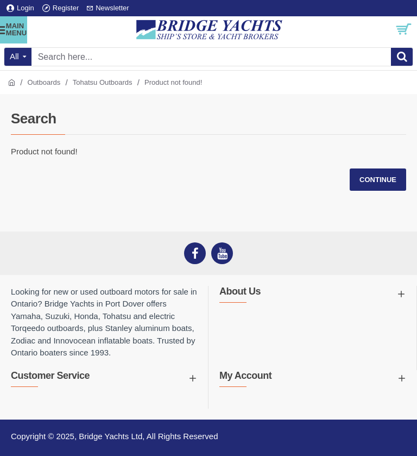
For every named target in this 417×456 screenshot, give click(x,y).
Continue (377, 180)
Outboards (44, 82)
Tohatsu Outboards (102, 82)
